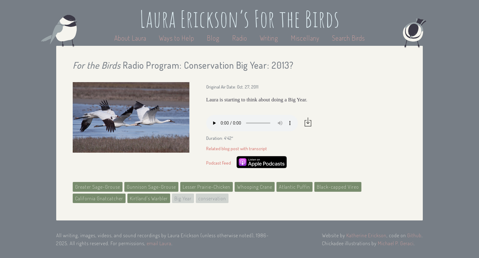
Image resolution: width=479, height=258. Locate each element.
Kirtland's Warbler (149, 198)
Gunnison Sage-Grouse (151, 187)
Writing (269, 38)
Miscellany (305, 38)
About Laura (131, 38)
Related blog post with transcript (236, 148)
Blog (213, 38)
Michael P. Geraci (396, 243)
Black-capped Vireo (338, 187)
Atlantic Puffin (294, 187)
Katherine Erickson (366, 235)
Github (414, 235)
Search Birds (348, 38)
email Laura (159, 243)
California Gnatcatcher (99, 198)
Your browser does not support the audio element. (252, 123)
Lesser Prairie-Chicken (206, 187)
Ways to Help (177, 38)
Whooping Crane (254, 187)
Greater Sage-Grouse (97, 187)
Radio (240, 38)
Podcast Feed (218, 163)
